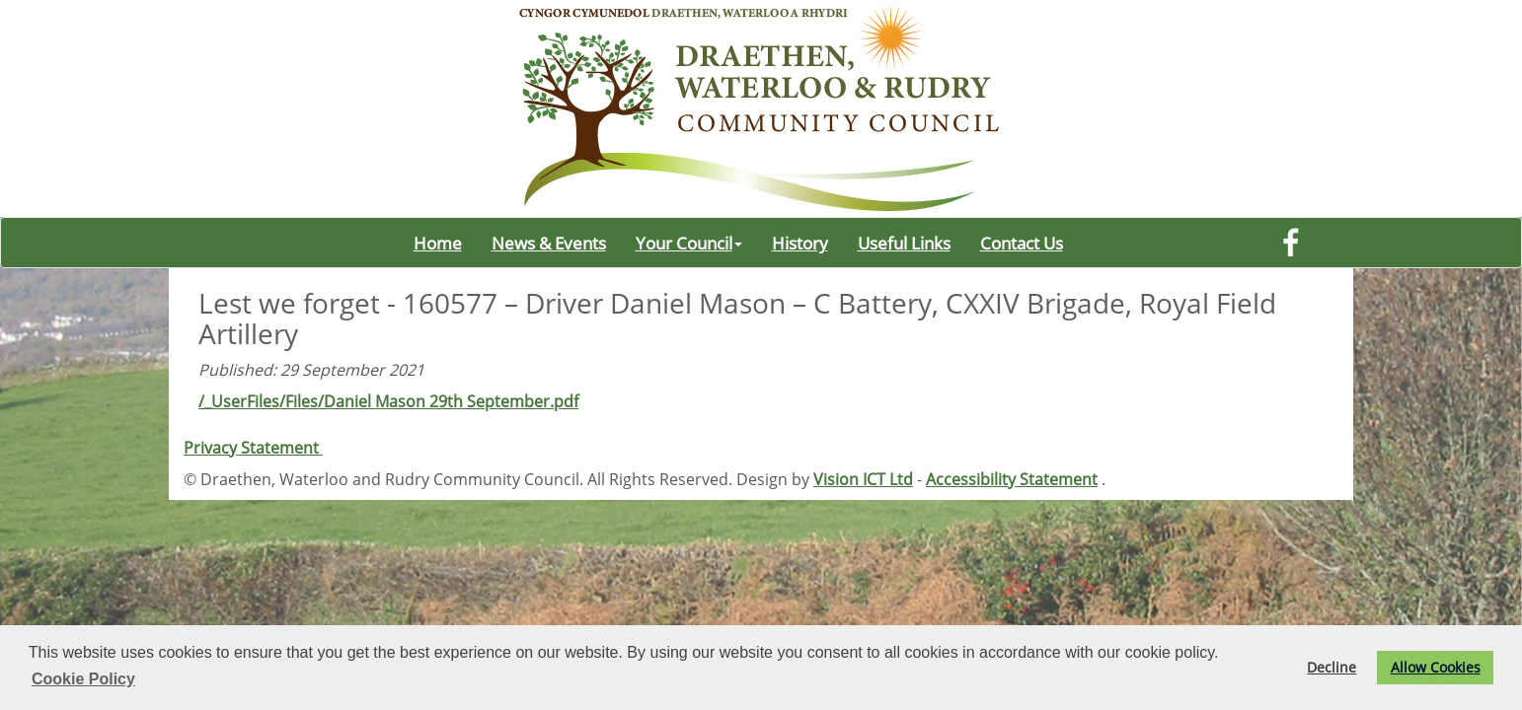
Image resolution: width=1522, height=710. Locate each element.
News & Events (549, 242)
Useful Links (904, 242)
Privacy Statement (253, 448)
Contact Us (1021, 242)
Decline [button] (1331, 667)
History (800, 242)
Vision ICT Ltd (863, 479)
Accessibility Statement (1012, 479)
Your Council (689, 242)
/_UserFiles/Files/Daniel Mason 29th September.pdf (388, 401)
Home (438, 242)
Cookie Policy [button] (83, 679)
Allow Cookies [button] (1436, 667)
